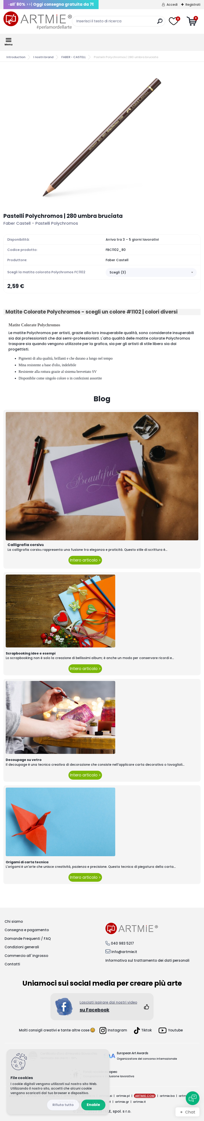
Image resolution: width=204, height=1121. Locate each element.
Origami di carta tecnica (27, 862)
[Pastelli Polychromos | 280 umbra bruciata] (102, 137)
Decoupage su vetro (24, 760)
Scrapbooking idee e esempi (30, 653)
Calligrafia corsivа (26, 544)
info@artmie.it (124, 951)
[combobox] (151, 272)
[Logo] (37, 20)
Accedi (172, 4)
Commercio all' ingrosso (26, 955)
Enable (93, 1104)
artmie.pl (123, 1096)
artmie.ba (167, 1096)
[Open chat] (192, 1098)
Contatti (12, 964)
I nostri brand (43, 57)
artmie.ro (186, 1096)
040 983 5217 (122, 943)
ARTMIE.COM (144, 1096)
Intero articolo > (85, 560)
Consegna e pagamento (27, 930)
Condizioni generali (22, 947)
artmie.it (139, 1102)
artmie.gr (122, 1102)
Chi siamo (14, 921)
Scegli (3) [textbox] (118, 272)
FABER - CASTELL (73, 57)
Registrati (193, 4)
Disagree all (63, 1105)
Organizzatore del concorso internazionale (147, 1059)
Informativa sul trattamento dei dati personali (147, 960)
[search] (159, 22)
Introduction (15, 57)
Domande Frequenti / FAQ (28, 938)
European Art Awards (132, 1053)
